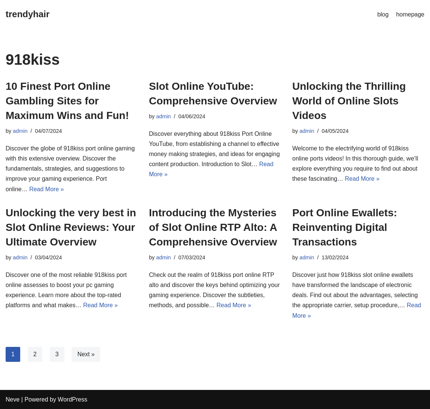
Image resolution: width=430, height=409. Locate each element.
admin (20, 131)
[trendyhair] (27, 14)
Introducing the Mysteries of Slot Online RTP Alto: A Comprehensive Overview (213, 227)
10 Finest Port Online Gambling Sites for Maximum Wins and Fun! (67, 100)
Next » (86, 354)
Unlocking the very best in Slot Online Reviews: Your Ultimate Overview (71, 227)
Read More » (46, 189)
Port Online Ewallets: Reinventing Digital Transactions (344, 227)
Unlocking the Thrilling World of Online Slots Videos (349, 100)
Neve (12, 399)
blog (382, 14)
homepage (410, 14)
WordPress (72, 399)
